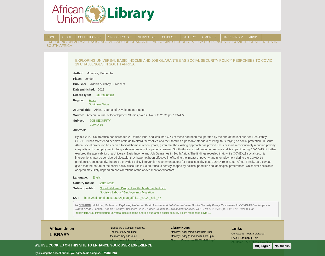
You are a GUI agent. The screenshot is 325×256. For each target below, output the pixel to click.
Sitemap (245, 237)
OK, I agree (262, 246)
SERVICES (146, 37)
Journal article (105, 95)
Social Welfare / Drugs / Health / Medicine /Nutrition (133, 188)
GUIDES (169, 37)
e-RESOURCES (120, 37)
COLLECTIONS (89, 37)
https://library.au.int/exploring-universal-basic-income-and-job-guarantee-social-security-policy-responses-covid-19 (143, 212)
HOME (50, 37)
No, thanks (282, 246)
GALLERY (189, 37)
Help (255, 237)
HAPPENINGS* (233, 37)
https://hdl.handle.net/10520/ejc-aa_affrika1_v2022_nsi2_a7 (122, 197)
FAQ (234, 237)
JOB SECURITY (100, 120)
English (97, 177)
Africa (92, 100)
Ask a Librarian (256, 233)
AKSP (253, 37)
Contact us (238, 233)
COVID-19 (96, 124)
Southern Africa (99, 104)
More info (110, 253)
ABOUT (67, 37)
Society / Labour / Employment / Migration (127, 192)
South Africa (106, 183)
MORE (209, 37)
